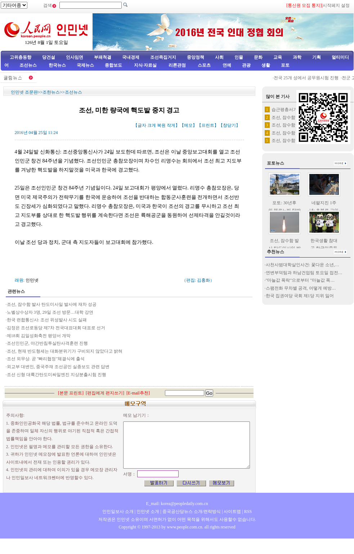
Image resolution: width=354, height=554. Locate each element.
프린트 (207, 125)
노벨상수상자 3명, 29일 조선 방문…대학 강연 (50, 312)
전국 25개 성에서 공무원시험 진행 (308, 77)
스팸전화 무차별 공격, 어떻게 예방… (301, 288)
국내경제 (130, 57)
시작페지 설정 (336, 5)
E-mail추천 (138, 393)
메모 (188, 125)
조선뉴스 (28, 65)
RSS (248, 511)
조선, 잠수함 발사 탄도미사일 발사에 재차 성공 (52, 304)
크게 (151, 125)
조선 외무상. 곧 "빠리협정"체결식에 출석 (46, 358)
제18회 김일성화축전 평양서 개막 (39, 335)
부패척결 (102, 57)
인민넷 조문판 (24, 92)
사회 (219, 57)
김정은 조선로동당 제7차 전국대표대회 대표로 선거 (56, 327)
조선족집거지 (163, 57)
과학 (297, 57)
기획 (316, 57)
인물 (238, 57)
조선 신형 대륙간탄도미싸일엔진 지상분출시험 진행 (56, 374)
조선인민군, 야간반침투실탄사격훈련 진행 (47, 343)
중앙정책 (195, 57)
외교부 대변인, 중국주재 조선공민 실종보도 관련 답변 (58, 366)
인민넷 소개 (147, 511)
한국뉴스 (57, 65)
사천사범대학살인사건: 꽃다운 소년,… (302, 264)
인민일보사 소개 (118, 511)
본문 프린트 (70, 393)
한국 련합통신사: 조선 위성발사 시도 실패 (47, 319)
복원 (161, 125)
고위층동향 (20, 57)
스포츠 (204, 65)
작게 (171, 125)
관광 (246, 65)
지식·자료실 (146, 65)
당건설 (48, 57)
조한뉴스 (51, 92)
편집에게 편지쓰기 (105, 393)
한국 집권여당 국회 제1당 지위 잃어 (300, 295)
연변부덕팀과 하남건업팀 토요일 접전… (304, 272)
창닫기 (229, 125)
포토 (285, 65)
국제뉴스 (85, 65)
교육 (277, 57)
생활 (265, 65)
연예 (226, 65)
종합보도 (113, 65)
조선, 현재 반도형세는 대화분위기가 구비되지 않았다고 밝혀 (64, 351)
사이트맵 (232, 511)
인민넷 (32, 280)
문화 (258, 57)
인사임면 (74, 57)
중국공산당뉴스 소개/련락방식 (191, 511)
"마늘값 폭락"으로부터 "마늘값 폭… (300, 280)
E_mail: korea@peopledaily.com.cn (177, 503)
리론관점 (177, 65)
